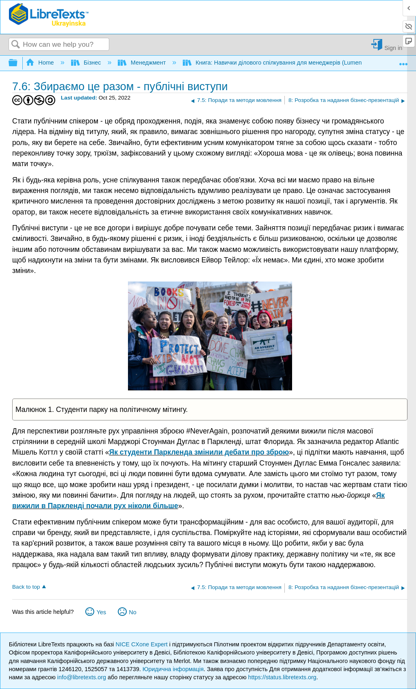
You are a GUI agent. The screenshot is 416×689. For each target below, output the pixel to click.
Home (41, 62)
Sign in (393, 48)
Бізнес (87, 62)
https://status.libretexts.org (282, 677)
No (132, 612)
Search (16, 45)
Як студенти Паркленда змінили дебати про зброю (199, 452)
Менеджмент (142, 62)
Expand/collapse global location (403, 61)
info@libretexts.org (81, 677)
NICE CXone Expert (142, 644)
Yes (101, 612)
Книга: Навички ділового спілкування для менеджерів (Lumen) (274, 62)
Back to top (26, 587)
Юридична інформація (173, 669)
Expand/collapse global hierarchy (18, 63)
